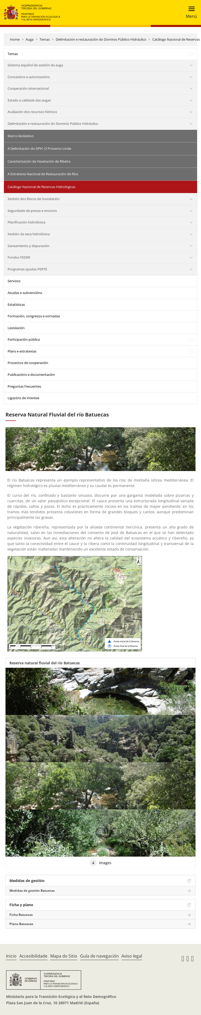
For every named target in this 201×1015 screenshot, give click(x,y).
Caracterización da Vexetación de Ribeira (39, 161)
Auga (30, 39)
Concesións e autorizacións (29, 76)
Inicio (11, 956)
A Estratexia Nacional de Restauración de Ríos (43, 174)
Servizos (14, 281)
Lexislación (16, 327)
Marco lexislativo (21, 135)
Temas (45, 39)
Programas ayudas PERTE (27, 269)
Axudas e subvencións (25, 292)
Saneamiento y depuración (28, 245)
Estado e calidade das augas (29, 100)
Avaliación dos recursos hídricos (32, 111)
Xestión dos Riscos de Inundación (34, 198)
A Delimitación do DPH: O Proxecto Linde (39, 148)
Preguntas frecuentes (24, 386)
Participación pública (24, 339)
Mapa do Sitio (63, 956)
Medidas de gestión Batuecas (32, 890)
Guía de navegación (99, 956)
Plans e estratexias (22, 351)
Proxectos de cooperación (28, 362)
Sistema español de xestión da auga (35, 65)
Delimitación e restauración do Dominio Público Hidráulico (101, 39)
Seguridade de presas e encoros (32, 210)
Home (15, 39)
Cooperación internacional (28, 88)
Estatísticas (16, 304)
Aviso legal (131, 956)
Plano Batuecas (21, 924)
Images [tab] (100, 862)
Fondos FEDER (19, 257)
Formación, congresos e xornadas (34, 316)
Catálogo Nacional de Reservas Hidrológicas (41, 186)
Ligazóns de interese (23, 398)
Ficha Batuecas (21, 914)
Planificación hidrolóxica (26, 222)
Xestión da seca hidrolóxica (29, 234)
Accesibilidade (33, 956)
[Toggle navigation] (189, 12)
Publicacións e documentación (31, 374)
